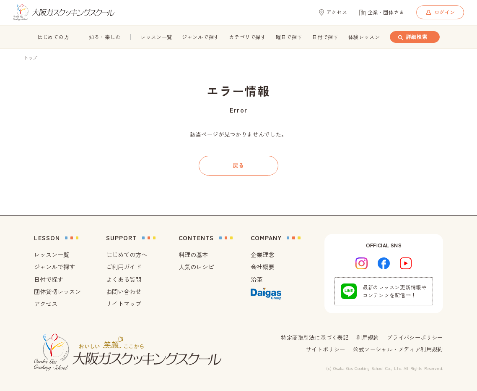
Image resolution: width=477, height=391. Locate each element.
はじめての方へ (126, 254)
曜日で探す (289, 37)
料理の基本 (193, 254)
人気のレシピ (196, 266)
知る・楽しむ (105, 37)
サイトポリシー (325, 349)
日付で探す (325, 37)
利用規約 (367, 337)
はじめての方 (53, 37)
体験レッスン (364, 37)
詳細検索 (412, 37)
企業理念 (262, 254)
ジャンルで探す (200, 37)
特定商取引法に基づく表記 (314, 337)
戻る (238, 165)
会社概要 (262, 266)
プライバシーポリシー (415, 337)
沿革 (256, 279)
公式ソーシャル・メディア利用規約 (398, 349)
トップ (30, 58)
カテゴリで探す (247, 37)
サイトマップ (123, 303)
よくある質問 (123, 279)
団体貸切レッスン (57, 291)
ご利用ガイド (123, 266)
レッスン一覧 (156, 37)
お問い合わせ (123, 291)
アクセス (45, 303)
